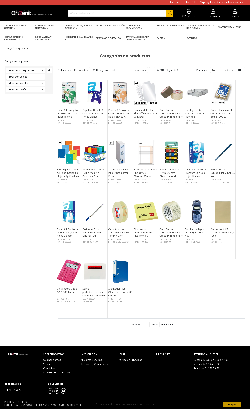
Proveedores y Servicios (56, 372)
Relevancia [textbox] (80, 70)
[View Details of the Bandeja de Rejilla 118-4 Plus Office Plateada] (197, 93)
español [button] (238, 2)
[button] (172, 70)
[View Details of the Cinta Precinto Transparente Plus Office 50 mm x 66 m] (171, 93)
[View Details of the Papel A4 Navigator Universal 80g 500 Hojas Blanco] (69, 93)
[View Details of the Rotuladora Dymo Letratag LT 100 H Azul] (197, 212)
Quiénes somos (52, 360)
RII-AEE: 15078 (13, 389)
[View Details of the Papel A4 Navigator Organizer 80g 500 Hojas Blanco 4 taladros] (120, 93)
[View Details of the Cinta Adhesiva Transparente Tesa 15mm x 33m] (120, 212)
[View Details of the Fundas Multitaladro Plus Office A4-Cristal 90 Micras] (146, 93)
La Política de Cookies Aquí (65, 405)
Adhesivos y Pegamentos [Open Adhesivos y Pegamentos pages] (133, 27)
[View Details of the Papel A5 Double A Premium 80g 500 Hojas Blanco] (197, 152)
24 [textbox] (213, 70)
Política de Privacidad (130, 360)
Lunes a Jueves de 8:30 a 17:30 (211, 360)
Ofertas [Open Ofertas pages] (191, 38)
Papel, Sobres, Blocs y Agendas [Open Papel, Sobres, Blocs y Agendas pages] (79, 27)
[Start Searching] (169, 13)
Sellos (46, 364)
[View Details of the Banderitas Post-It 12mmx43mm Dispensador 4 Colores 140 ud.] (171, 152)
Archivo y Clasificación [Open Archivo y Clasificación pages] (170, 26)
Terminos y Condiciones (94, 364)
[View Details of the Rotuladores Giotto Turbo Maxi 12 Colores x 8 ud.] (94, 152)
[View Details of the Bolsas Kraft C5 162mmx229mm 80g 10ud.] (222, 212)
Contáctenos (50, 368)
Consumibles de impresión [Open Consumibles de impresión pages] (44, 27)
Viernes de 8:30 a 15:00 (207, 364)
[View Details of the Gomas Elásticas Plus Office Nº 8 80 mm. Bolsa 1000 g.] (222, 93)
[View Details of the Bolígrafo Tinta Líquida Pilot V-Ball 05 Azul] (222, 152)
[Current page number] (152, 70)
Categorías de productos (17, 48)
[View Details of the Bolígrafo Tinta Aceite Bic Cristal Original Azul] (94, 212)
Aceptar (232, 404)
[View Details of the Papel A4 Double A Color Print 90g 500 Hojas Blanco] (94, 93)
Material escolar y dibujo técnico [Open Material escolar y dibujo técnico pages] (137, 38)
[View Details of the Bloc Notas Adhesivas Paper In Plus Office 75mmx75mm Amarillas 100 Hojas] (146, 212)
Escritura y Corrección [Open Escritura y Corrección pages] (110, 26)
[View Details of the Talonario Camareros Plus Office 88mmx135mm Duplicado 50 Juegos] (146, 152)
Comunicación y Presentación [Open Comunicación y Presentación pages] (13, 38)
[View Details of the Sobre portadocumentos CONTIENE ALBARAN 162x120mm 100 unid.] (94, 271)
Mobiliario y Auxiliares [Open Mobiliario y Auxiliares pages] (79, 37)
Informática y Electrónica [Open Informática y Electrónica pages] (43, 38)
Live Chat (174, 2)
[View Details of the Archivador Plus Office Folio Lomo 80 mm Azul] (120, 271)
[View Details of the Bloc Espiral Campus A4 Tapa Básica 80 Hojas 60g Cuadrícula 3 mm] (69, 152)
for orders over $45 (209, 2)
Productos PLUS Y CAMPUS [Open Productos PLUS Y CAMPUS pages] (15, 27)
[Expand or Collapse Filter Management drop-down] (49, 70)
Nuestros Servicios (91, 360)
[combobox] (120, 13)
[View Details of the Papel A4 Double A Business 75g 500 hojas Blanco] (69, 212)
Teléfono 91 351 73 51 (206, 368)
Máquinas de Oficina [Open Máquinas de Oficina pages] (229, 27)
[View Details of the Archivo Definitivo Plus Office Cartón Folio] (120, 152)
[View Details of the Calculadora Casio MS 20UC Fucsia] (69, 271)
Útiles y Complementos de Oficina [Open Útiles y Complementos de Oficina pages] (200, 27)
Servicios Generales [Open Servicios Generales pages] (108, 38)
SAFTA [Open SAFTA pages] (160, 38)
